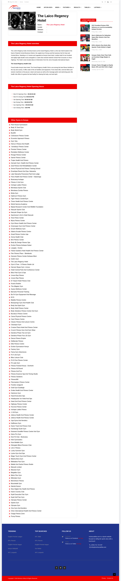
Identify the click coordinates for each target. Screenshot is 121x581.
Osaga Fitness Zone (18, 513)
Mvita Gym (14, 193)
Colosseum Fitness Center (20, 135)
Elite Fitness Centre (17, 344)
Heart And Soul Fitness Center (21, 401)
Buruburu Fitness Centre (19, 313)
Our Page (80, 538)
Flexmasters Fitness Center (20, 382)
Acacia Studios (16, 283)
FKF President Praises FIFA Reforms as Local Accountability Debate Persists (102, 27)
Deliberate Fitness (17, 341)
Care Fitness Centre (17, 319)
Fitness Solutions (16, 376)
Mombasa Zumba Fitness (19, 190)
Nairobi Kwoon (16, 486)
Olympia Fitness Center (19, 500)
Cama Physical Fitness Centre (21, 316)
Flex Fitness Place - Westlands (21, 253)
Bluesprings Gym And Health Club (22, 303)
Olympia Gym (15, 505)
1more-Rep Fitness (17, 275)
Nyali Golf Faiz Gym (17, 497)
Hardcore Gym (16, 393)
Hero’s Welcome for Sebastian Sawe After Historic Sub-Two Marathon (101, 37)
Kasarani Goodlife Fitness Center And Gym (25, 431)
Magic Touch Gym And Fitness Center (23, 456)
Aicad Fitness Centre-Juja (19, 234)
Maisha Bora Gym (17, 459)
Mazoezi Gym (15, 470)
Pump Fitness (15, 516)
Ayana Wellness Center (19, 289)
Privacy (104, 578)
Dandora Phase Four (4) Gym (21, 335)
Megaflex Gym (16, 472)
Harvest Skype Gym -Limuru (20, 267)
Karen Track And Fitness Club (21, 426)
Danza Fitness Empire (18, 338)
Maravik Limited (16, 467)
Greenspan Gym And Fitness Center (23, 226)
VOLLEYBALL (83, 45)
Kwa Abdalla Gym (17, 442)
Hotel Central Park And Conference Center (25, 270)
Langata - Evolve (16, 248)
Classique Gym (16, 324)
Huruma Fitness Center (19, 407)
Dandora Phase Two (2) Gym (21, 333)
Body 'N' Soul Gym (17, 127)
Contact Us (110, 578)
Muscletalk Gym (16, 483)
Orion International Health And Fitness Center (26, 511)
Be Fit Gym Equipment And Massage (23, 294)
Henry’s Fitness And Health (20, 144)
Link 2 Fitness (15, 448)
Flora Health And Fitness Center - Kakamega (26, 177)
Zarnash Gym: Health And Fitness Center (25, 163)
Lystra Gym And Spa (18, 453)
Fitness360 (14, 379)
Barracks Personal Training (20, 292)
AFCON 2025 (48, 7)
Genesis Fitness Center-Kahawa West (24, 256)
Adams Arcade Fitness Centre (21, 231)
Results (77, 7)
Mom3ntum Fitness (17, 481)
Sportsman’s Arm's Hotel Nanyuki (22, 215)
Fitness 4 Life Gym (17, 182)
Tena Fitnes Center (17, 218)
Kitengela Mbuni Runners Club (21, 445)
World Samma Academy (19, 204)
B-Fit (12, 297)
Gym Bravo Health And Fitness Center (24, 223)
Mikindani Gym (16, 478)
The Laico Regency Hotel (19, 261)
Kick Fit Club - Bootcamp (19, 437)
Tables (87, 7)
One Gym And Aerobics (19, 508)
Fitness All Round (17, 368)
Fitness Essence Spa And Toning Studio (24, 374)
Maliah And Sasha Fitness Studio (22, 464)
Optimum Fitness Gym (18, 196)
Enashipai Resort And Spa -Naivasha (23, 171)
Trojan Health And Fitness (19, 160)
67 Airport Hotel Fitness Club (20, 281)
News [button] (57, 7)
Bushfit (13, 133)
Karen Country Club (17, 492)
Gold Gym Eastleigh (17, 387)
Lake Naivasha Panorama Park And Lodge (25, 174)
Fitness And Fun (16, 371)
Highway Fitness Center (19, 404)
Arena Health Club (17, 237)
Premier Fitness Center (19, 149)
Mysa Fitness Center (18, 220)
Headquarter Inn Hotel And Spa (21, 398)
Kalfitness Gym (16, 423)
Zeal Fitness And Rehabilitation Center (24, 166)
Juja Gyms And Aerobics (19, 420)
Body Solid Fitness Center (19, 308)
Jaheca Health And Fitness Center (22, 415)
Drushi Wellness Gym (18, 229)
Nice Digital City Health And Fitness (23, 489)
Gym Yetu (14, 141)
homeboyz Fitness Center (20, 146)
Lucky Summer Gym (18, 450)
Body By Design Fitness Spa (20, 242)
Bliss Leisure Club (17, 357)
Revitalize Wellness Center (20, 152)
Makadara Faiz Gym (18, 461)
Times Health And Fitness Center (22, 201)
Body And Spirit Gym (18, 305)
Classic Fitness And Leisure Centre (23, 322)
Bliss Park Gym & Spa (18, 272)
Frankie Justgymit (17, 385)
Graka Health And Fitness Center (22, 390)
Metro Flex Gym (16, 475)
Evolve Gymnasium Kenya (20, 346)
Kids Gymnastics (16, 439)
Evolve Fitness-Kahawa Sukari (21, 245)
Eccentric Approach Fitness (20, 138)
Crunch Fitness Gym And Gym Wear (23, 330)
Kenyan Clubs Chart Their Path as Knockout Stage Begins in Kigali (101, 57)
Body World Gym (16, 130)
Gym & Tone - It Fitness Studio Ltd (22, 264)
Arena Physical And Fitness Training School (25, 168)
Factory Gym (15, 349)
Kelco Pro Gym (16, 434)
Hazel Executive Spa (18, 396)
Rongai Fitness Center (18, 155)
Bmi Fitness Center (17, 240)
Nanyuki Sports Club (18, 209)
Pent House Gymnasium (19, 125)
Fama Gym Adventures (18, 352)
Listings (97, 7)
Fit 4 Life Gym (15, 355)
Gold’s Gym (15, 259)
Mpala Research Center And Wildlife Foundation (27, 207)
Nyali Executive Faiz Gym (19, 494)
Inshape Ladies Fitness (19, 185)
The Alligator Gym (17, 286)
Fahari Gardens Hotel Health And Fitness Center (27, 250)
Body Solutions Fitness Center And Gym (24, 311)
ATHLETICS (83, 35)
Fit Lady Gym (15, 363)
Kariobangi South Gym (18, 429)
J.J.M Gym (14, 412)
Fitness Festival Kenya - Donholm (22, 366)
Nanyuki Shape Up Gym (19, 212)
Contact (26, 2)
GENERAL (83, 25)
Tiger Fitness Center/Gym (19, 198)
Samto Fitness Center (18, 157)
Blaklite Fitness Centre (18, 300)
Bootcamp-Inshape (17, 179)
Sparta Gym (15, 502)
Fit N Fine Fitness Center (19, 360)
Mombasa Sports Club (18, 188)
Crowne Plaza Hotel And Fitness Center (24, 327)
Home (21, 2)
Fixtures (67, 7)
